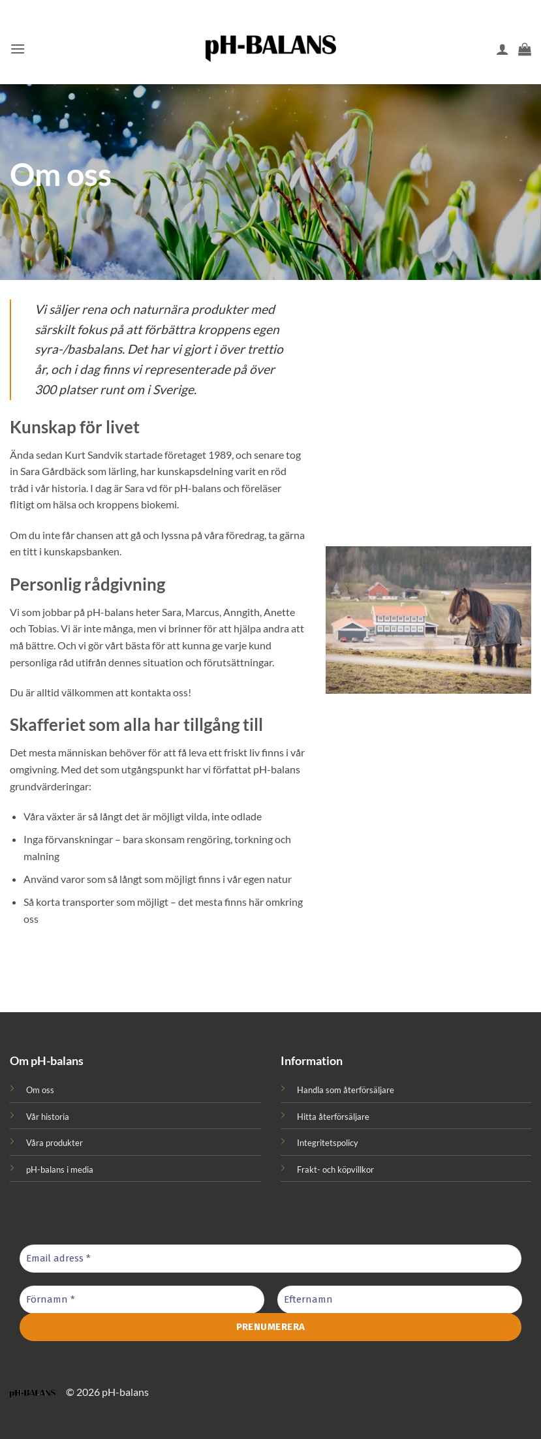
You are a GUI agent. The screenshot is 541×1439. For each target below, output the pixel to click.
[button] (17, 49)
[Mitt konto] (502, 49)
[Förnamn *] (142, 1300)
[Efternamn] (399, 1300)
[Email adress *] (270, 1259)
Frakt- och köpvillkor (335, 1169)
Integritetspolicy (327, 1142)
